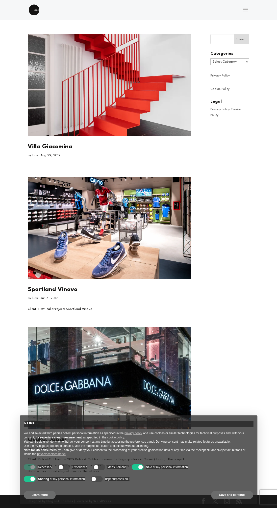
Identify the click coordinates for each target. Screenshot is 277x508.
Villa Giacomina (50, 147)
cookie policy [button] (115, 437)
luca (35, 155)
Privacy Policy (220, 75)
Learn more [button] (40, 495)
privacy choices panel (51, 454)
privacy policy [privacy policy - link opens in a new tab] (133, 433)
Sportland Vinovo (52, 290)
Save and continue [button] (232, 495)
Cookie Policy (219, 89)
